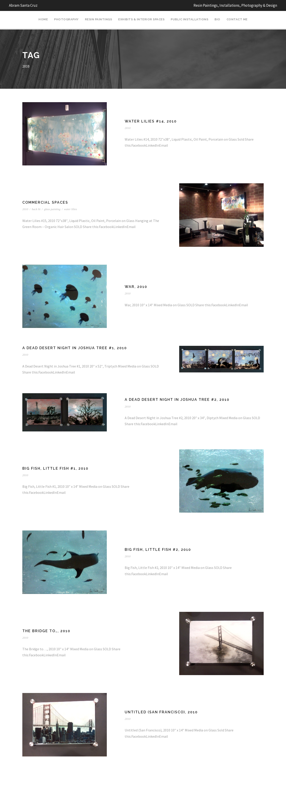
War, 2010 (136, 287)
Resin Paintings (98, 19)
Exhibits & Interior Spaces (141, 19)
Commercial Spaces (45, 202)
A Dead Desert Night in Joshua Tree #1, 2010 (74, 348)
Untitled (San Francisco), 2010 (161, 712)
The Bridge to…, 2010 (46, 631)
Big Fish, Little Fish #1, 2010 (55, 468)
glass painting (52, 209)
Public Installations (189, 19)
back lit (36, 209)
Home (43, 19)
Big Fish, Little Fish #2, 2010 (158, 549)
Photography (66, 19)
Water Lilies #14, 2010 (151, 121)
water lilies (70, 209)
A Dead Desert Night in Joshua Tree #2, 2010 (177, 399)
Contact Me (237, 19)
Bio (217, 19)
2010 (127, 128)
